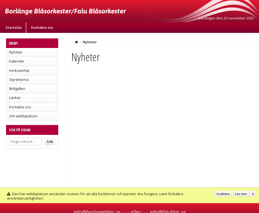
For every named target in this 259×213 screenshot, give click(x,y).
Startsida (13, 27)
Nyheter (16, 52)
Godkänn (223, 194)
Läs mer (241, 194)
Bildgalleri (17, 88)
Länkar (15, 97)
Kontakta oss (42, 27)
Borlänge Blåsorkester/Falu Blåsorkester (65, 11)
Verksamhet (19, 70)
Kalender (16, 61)
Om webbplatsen (23, 115)
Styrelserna (19, 79)
